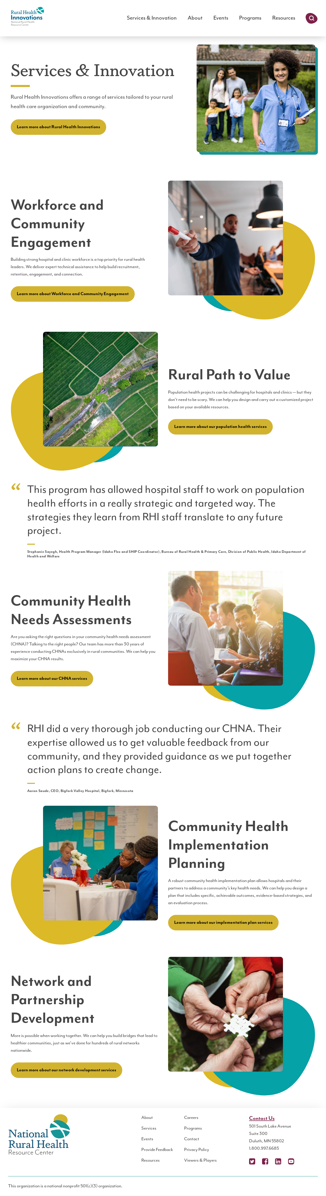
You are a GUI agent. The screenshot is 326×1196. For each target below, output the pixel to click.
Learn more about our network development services (66, 1070)
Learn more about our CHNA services (52, 678)
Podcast (304, 1161)
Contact (191, 1139)
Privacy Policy (196, 1149)
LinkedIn (278, 1161)
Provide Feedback (157, 1149)
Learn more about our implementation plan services (223, 922)
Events (220, 18)
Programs (250, 18)
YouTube (291, 1161)
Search (311, 18)
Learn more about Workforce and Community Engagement (73, 293)
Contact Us (262, 1118)
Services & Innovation (152, 18)
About (195, 18)
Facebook (265, 1161)
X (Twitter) (252, 1161)
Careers (191, 1117)
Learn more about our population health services (220, 426)
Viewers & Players (200, 1160)
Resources (283, 18)
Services (148, 1128)
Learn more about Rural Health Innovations (58, 126)
